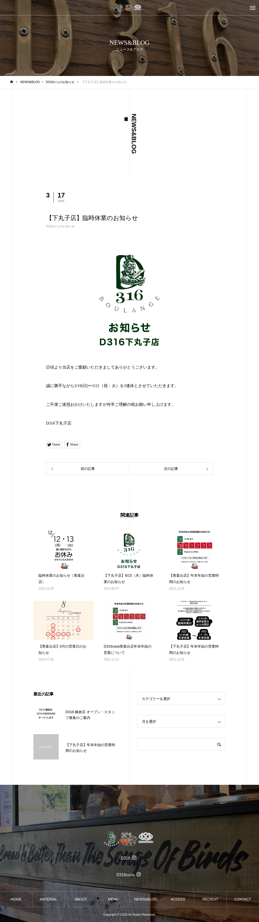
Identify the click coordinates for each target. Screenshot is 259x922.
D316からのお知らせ (60, 226)
